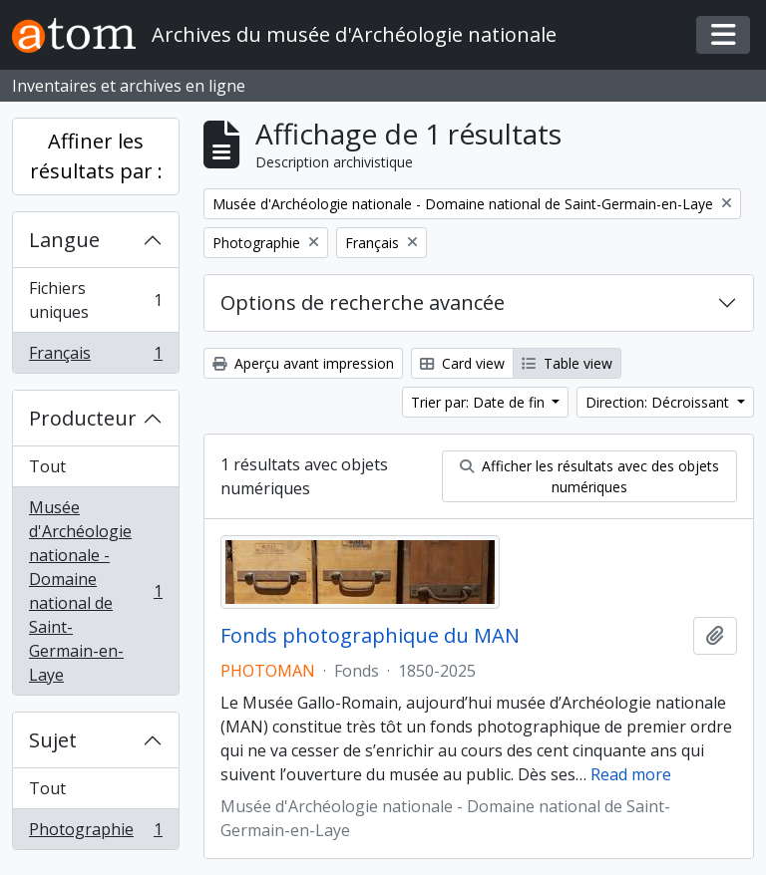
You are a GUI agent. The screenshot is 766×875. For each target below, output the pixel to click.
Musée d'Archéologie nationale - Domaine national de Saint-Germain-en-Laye (95, 591)
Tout (47, 466)
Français (95, 357)
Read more (630, 774)
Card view (462, 363)
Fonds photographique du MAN (370, 636)
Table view (567, 363)
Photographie (95, 833)
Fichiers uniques (95, 300)
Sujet (53, 740)
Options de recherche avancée (362, 302)
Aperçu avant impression (303, 363)
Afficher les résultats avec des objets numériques (589, 476)
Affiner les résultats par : (96, 156)
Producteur (83, 418)
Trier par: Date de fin (480, 402)
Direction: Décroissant (659, 402)
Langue (64, 239)
